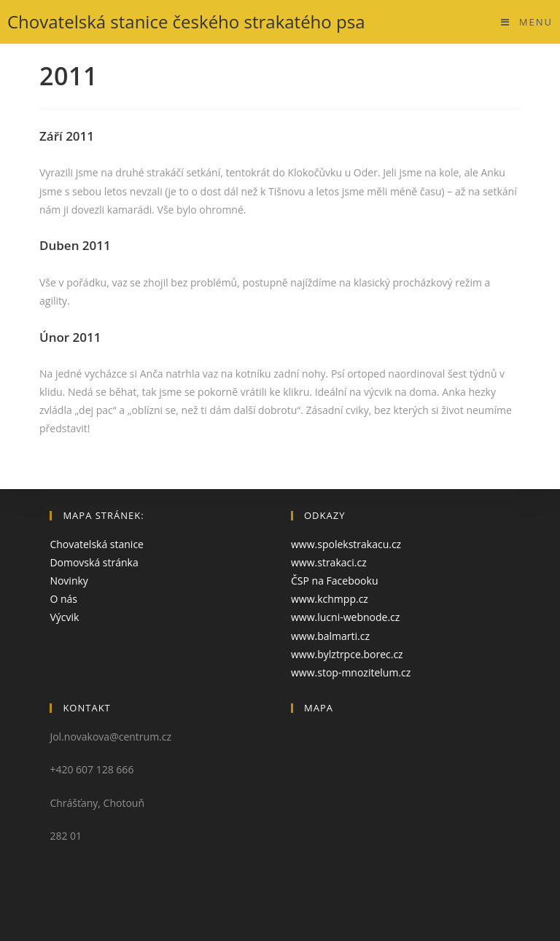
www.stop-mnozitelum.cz (351, 672)
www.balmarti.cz (330, 636)
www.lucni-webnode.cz (345, 617)
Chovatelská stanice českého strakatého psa (186, 21)
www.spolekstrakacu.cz (346, 544)
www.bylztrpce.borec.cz (347, 654)
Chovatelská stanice (97, 544)
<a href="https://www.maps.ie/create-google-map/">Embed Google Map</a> (400, 800)
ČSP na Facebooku (334, 580)
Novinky (69, 580)
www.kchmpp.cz (329, 599)
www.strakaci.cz (329, 562)
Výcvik (64, 617)
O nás (63, 599)
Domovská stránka (94, 562)
